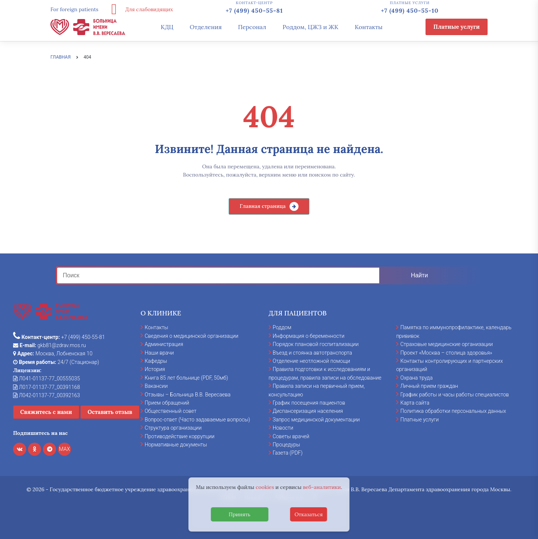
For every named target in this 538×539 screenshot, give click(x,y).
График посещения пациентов (309, 403)
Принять (239, 514)
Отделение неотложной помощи (311, 361)
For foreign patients (74, 9)
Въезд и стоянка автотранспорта (312, 353)
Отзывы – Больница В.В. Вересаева (188, 395)
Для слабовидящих (139, 9)
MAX (64, 449)
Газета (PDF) (288, 453)
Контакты (369, 27)
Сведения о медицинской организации (191, 336)
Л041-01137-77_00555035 (46, 378)
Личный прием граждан (429, 386)
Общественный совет (171, 411)
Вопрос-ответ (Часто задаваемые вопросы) (197, 420)
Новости (283, 428)
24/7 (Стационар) (56, 362)
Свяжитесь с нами (46, 411)
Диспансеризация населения (308, 411)
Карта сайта (414, 403)
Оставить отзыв (109, 411)
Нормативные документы (176, 445)
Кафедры (156, 361)
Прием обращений (167, 403)
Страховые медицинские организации (446, 344)
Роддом (282, 327)
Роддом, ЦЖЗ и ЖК (310, 27)
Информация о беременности (308, 336)
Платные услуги (456, 26)
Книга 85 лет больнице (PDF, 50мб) (186, 378)
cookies (265, 487)
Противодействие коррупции (179, 436)
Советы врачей (291, 436)
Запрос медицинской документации (316, 420)
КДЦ (167, 27)
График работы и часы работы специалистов (454, 395)
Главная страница (262, 206)
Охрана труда (416, 378)
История (155, 369)
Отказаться (308, 514)
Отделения (206, 27)
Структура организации (173, 428)
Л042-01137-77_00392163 (46, 395)
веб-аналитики (322, 487)
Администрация (164, 344)
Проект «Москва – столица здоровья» (446, 353)
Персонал (252, 27)
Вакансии (156, 386)
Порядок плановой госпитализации (316, 344)
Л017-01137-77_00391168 (46, 387)
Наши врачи (159, 353)
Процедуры (286, 445)
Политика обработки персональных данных (453, 411)
